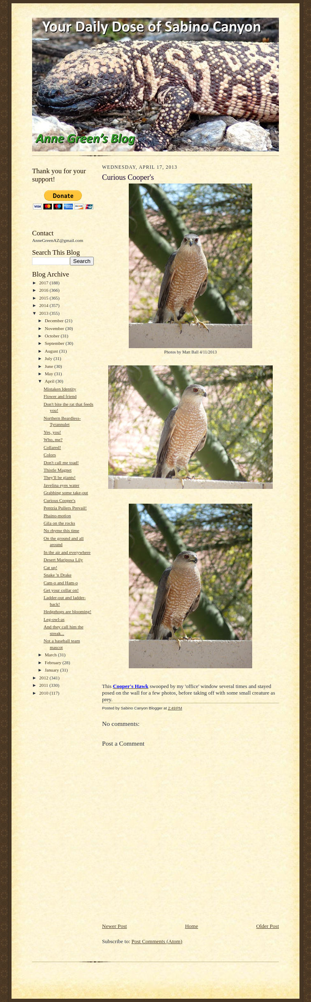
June (49, 366)
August (52, 351)
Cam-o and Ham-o (61, 582)
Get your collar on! (61, 590)
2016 (44, 290)
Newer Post (114, 926)
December (55, 320)
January (52, 669)
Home (191, 926)
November (55, 328)
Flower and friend (60, 396)
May (49, 373)
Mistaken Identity (60, 388)
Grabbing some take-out (66, 492)
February (54, 662)
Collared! (52, 447)
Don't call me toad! (61, 462)
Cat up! (50, 567)
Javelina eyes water (61, 485)
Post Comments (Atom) (157, 941)
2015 (44, 297)
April (50, 381)
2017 (44, 282)
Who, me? (53, 439)
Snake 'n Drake (58, 574)
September (55, 343)
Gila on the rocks (59, 523)
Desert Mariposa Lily (63, 559)
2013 (44, 313)
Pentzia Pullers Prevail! (65, 507)
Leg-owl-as (54, 619)
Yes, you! (52, 432)
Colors (50, 454)
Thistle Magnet (58, 469)
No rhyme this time (61, 530)
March (51, 654)
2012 (44, 677)
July (49, 358)
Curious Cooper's (59, 500)
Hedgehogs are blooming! (67, 611)
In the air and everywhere (67, 552)
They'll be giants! (60, 477)
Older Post (267, 926)
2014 (44, 305)
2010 (44, 692)
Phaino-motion (57, 515)
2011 (44, 685)
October (53, 335)
